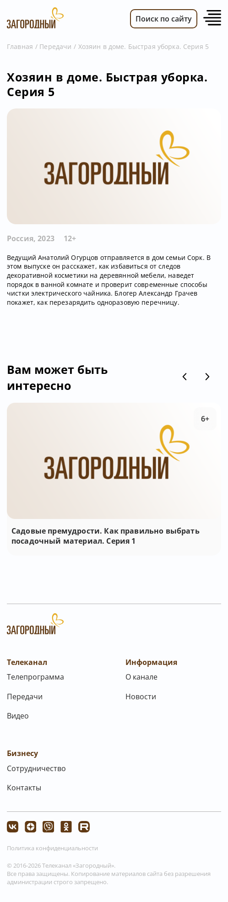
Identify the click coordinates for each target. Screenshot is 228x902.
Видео (18, 716)
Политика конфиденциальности (52, 848)
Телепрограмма (35, 677)
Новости (140, 696)
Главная (20, 46)
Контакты (24, 788)
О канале (141, 677)
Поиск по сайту (164, 19)
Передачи (55, 46)
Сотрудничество (36, 768)
